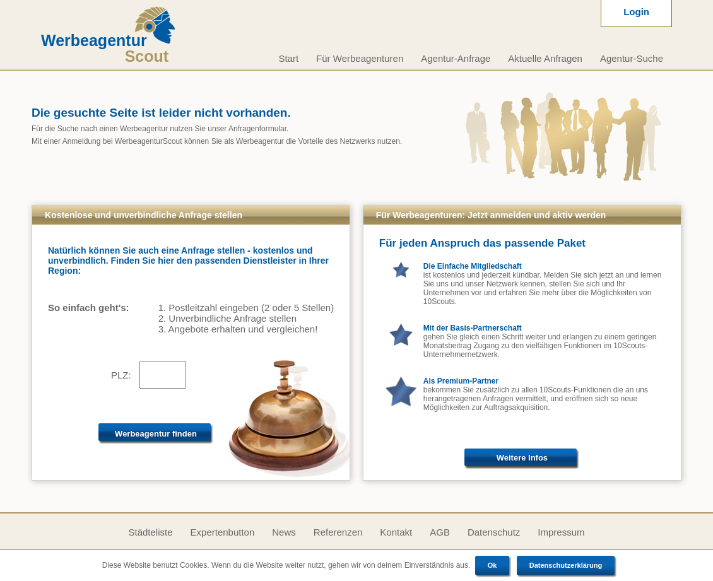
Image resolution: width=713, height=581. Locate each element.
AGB (440, 532)
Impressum (561, 532)
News (284, 532)
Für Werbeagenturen (359, 58)
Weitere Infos (522, 457)
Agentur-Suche (631, 58)
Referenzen (338, 532)
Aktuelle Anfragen (545, 58)
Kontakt (396, 532)
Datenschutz (494, 532)
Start (288, 58)
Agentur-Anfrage (455, 58)
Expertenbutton (223, 532)
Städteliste (150, 532)
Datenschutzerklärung (566, 565)
